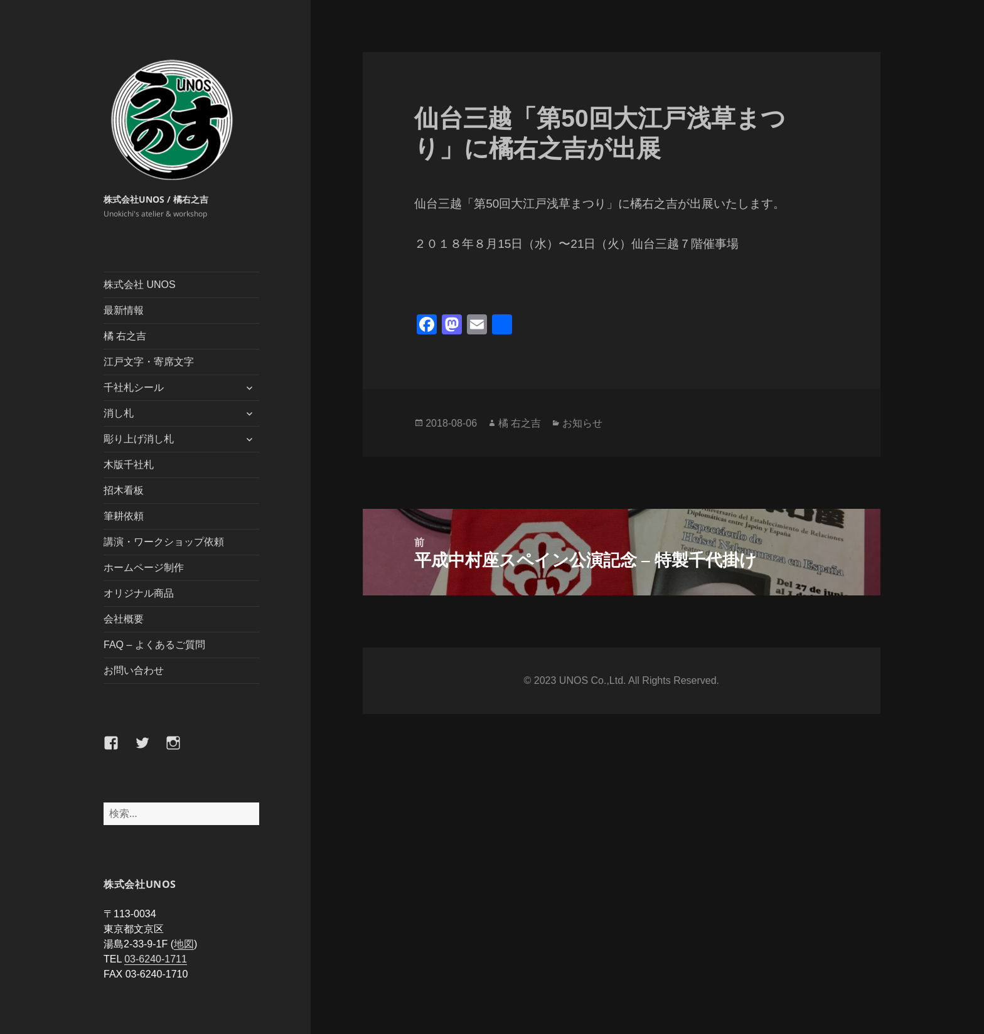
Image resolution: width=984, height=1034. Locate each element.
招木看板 (124, 490)
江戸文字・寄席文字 (149, 361)
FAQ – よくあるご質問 (154, 644)
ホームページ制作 (144, 567)
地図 (184, 944)
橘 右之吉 (125, 336)
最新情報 (124, 310)
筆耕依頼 (124, 516)
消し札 (119, 413)
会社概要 (124, 619)
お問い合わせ (134, 670)
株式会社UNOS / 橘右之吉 (156, 199)
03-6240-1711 (155, 959)
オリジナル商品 (139, 593)
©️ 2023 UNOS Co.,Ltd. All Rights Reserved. (621, 680)
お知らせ (582, 423)
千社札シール (134, 387)
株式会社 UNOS (140, 284)
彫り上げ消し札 (139, 439)
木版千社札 (129, 464)
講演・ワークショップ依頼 (164, 541)
